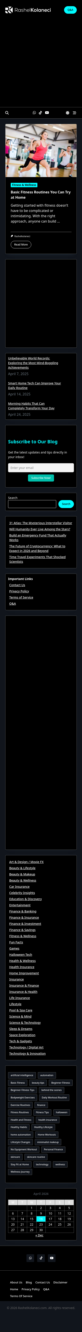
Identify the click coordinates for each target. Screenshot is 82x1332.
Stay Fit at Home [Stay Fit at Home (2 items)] (20, 1164)
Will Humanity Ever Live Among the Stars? (39, 529)
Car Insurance (19, 886)
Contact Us (17, 585)
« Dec (39, 1235)
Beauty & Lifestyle (22, 868)
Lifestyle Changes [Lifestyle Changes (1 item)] (20, 1142)
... (58, 221)
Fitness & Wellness (24, 185)
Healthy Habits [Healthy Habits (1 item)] (19, 1127)
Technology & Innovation (27, 1053)
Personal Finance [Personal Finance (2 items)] (53, 1149)
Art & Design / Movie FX (26, 862)
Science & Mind (20, 1016)
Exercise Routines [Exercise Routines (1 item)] (20, 1105)
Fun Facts (16, 942)
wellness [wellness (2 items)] (60, 1164)
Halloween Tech (20, 954)
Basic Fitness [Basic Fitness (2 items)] (18, 1082)
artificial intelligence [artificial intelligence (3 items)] (22, 1075)
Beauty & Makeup (22, 874)
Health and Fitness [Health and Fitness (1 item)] (21, 1119)
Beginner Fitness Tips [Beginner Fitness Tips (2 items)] (23, 1090)
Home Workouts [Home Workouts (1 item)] (47, 1134)
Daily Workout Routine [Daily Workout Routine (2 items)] (54, 1097)
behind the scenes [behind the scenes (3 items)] (51, 1090)
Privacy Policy (19, 591)
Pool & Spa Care (20, 1010)
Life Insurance (19, 998)
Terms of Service (21, 597)
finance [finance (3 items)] (41, 1105)
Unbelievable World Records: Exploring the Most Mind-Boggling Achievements (33, 363)
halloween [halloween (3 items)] (61, 1112)
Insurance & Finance (24, 985)
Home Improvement (24, 973)
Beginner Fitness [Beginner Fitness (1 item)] (60, 1082)
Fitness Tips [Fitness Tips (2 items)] (42, 1112)
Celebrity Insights (22, 893)
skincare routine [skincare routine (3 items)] (36, 1156)
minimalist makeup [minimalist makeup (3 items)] (48, 1142)
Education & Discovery (25, 899)
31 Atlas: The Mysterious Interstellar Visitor (40, 523)
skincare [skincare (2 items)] (15, 1156)
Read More (21, 244)
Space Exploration (22, 1035)
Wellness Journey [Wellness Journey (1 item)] (20, 1171)
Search (12, 498)
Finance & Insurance (24, 917)
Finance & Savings (22, 930)
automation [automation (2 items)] (46, 1075)
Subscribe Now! (41, 478)
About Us (16, 1282)
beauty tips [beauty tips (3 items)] (38, 1082)
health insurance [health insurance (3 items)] (47, 1119)
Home (14, 1289)
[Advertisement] (41, 63)
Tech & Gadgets (20, 1041)
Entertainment (19, 905)
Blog (29, 1282)
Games (14, 948)
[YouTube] (47, 113)
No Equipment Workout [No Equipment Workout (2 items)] (24, 1149)
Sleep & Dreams (20, 1029)
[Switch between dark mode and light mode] (67, 113)
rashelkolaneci (22, 236)
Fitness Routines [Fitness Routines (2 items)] (20, 1112)
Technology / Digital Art (26, 1047)
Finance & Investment (25, 924)
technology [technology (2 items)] (42, 1164)
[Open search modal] (7, 113)
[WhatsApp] (34, 113)
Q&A (70, 10)
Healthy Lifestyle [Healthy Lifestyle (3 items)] (43, 1127)
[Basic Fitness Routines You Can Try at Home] (41, 150)
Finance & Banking (22, 911)
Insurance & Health (23, 992)
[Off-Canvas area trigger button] (74, 113)
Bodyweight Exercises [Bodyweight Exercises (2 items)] (23, 1097)
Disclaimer (60, 1282)
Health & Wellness (22, 961)
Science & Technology (25, 1022)
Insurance (16, 979)
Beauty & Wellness (22, 880)
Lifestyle (15, 1004)
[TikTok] (40, 113)
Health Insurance (21, 967)
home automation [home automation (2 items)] (21, 1134)
